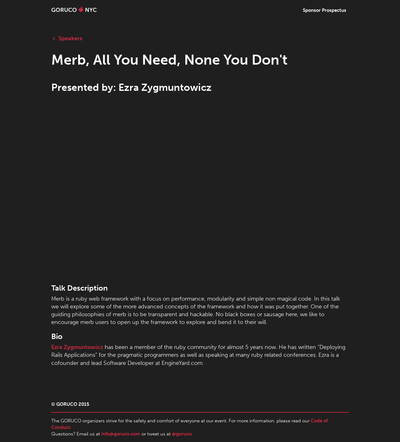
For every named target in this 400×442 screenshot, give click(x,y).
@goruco (182, 434)
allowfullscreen (200, 190)
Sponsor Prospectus (324, 10)
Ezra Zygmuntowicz (77, 347)
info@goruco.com (120, 434)
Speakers (66, 38)
